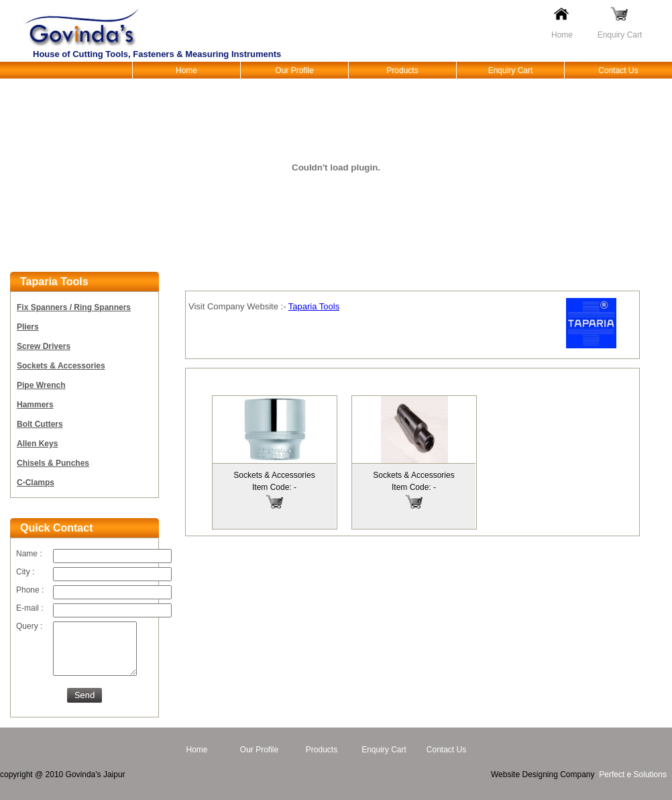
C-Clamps (35, 482)
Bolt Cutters (40, 424)
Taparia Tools (313, 306)
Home (562, 35)
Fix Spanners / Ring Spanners (74, 307)
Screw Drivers (43, 346)
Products (402, 70)
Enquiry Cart (620, 35)
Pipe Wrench (41, 385)
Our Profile (294, 70)
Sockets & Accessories (61, 365)
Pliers (28, 327)
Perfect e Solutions (633, 784)
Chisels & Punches (53, 463)
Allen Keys (37, 443)
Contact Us (618, 70)
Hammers (35, 404)
